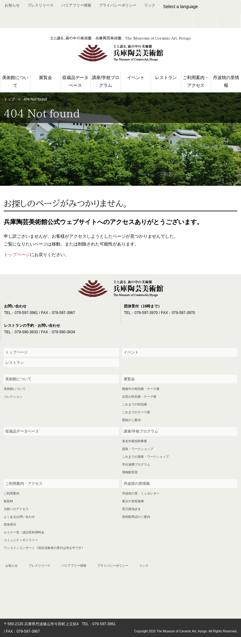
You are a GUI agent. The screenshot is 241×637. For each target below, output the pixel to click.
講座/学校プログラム (105, 81)
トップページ (17, 254)
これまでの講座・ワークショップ (145, 456)
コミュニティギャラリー (21, 540)
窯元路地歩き (131, 509)
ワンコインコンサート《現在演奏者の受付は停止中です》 (44, 548)
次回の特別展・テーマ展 (139, 396)
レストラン (166, 77)
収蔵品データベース (75, 81)
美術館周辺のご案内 (136, 516)
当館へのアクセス (16, 509)
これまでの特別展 (134, 404)
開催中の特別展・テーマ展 (140, 389)
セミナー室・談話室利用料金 (24, 532)
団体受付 (10, 524)
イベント (135, 77)
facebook (229, 21)
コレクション (13, 396)
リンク (149, 5)
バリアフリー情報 (76, 5)
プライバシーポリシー (117, 5)
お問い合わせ (205, 21)
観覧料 (8, 501)
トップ (9, 99)
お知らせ (12, 5)
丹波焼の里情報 (226, 81)
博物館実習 (130, 472)
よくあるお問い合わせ (19, 516)
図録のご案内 (131, 420)
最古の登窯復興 (133, 501)
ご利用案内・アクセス (196, 81)
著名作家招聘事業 (134, 441)
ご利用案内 (11, 493)
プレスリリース (40, 5)
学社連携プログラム (136, 464)
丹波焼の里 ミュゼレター (140, 493)
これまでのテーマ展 (136, 412)
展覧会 (45, 77)
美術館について (15, 81)
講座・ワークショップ (137, 449)
